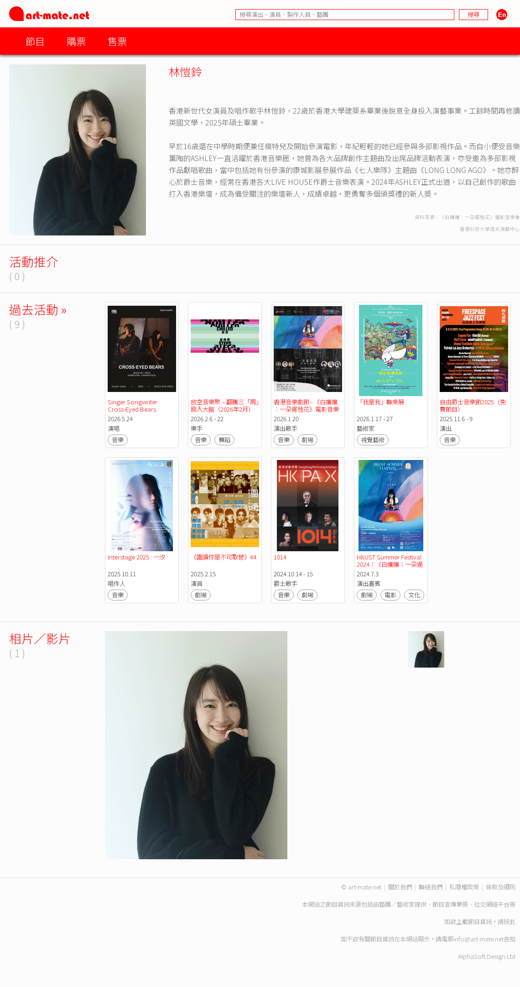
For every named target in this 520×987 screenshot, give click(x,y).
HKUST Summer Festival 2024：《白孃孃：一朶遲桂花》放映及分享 (390, 564)
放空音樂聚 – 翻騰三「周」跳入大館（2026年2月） (225, 405)
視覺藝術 (373, 439)
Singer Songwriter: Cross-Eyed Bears (134, 405)
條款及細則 (500, 887)
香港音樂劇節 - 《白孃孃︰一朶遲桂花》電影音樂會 (306, 409)
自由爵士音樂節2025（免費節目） (473, 405)
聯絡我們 (430, 887)
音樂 (118, 439)
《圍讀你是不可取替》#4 (223, 557)
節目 (35, 41)
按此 (509, 921)
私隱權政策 (464, 887)
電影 (390, 594)
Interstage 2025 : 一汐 (136, 557)
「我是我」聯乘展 (380, 401)
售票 (117, 41)
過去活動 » (38, 309)
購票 (76, 41)
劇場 (307, 439)
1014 (280, 557)
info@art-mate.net (478, 939)
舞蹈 (224, 439)
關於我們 (400, 887)
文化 (414, 594)
